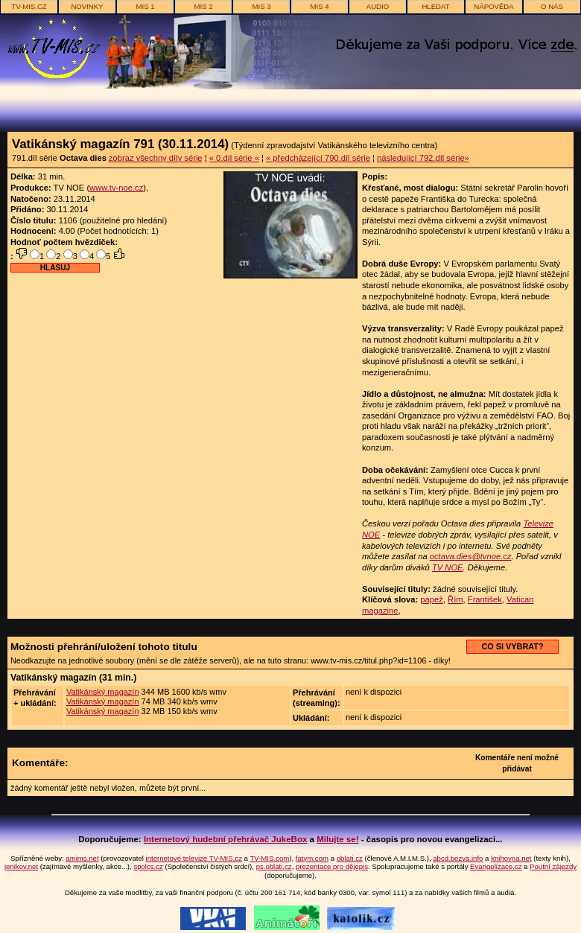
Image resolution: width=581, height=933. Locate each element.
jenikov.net (21, 866)
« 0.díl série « (234, 157)
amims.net (82, 858)
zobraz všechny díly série (156, 157)
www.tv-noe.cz (116, 187)
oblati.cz (350, 858)
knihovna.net (511, 858)
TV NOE (447, 567)
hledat (435, 6)
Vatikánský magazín (102, 691)
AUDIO (377, 6)
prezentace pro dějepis (332, 866)
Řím (455, 599)
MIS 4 (319, 6)
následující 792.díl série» (423, 157)
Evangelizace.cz (495, 866)
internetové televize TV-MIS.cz (194, 858)
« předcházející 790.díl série (318, 157)
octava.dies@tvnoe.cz (471, 556)
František (485, 599)
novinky (87, 6)
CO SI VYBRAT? (512, 646)
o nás (552, 6)
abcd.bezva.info (458, 858)
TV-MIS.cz (28, 6)
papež (431, 599)
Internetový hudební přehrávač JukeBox (226, 839)
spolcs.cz (147, 866)
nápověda (493, 6)
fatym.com (312, 858)
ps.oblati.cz (274, 866)
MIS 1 (145, 6)
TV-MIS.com (269, 858)
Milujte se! (337, 839)
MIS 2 (203, 6)
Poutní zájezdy (553, 866)
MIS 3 (261, 6)
